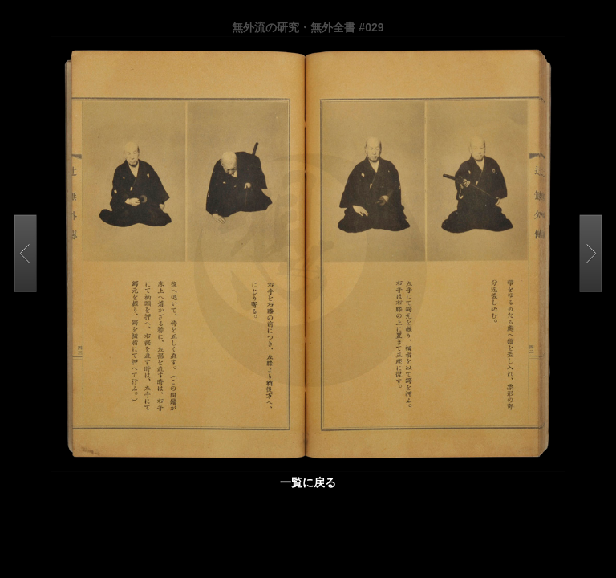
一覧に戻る (308, 482)
